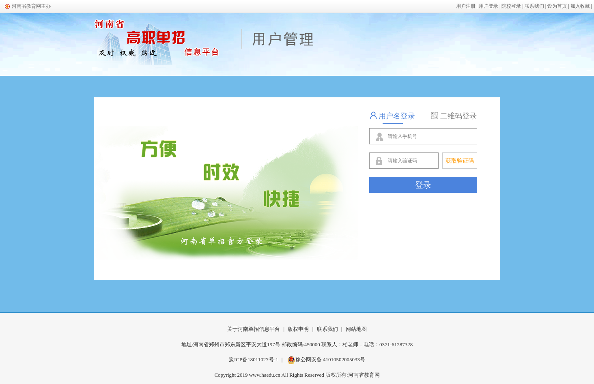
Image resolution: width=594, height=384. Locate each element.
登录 (423, 184)
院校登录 (511, 6)
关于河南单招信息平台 (253, 329)
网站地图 (356, 329)
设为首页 (557, 6)
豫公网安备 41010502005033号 (326, 359)
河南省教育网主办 (31, 6)
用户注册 (466, 6)
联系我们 (534, 6)
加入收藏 (580, 6)
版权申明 (298, 329)
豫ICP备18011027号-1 (253, 359)
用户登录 (488, 6)
